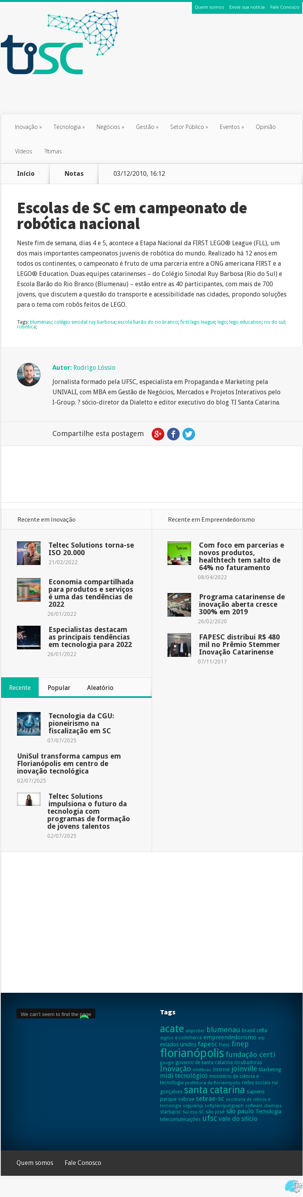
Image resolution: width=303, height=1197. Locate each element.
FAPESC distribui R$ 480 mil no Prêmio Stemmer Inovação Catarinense (239, 644)
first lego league (197, 322)
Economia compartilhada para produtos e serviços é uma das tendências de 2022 (91, 593)
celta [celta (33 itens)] (262, 1030)
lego (222, 322)
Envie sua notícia (247, 7)
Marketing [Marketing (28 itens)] (270, 1069)
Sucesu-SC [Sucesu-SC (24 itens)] (193, 1112)
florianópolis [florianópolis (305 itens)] (192, 1053)
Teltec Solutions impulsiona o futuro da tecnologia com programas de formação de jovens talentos (88, 811)
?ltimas (53, 151)
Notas (74, 173)
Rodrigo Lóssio (94, 367)
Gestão (147, 127)
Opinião (266, 127)
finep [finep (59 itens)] (240, 1044)
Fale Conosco (284, 7)
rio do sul (274, 322)
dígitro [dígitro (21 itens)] (166, 1037)
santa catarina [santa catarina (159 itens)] (214, 1090)
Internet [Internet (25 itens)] (221, 1069)
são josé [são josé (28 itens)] (215, 1112)
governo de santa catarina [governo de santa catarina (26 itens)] (204, 1062)
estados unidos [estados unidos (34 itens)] (178, 1044)
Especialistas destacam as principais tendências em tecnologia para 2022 (90, 637)
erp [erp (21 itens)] (261, 1037)
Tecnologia (69, 127)
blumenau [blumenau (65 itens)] (223, 1029)
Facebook (173, 434)
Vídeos (23, 151)
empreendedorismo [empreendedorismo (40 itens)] (230, 1037)
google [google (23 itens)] (167, 1062)
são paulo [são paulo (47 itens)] (240, 1111)
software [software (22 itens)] (253, 1105)
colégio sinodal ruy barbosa (84, 322)
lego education (245, 322)
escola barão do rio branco (148, 322)
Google (158, 434)
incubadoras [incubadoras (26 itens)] (248, 1062)
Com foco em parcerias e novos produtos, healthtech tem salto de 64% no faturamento (241, 556)
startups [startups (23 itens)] (273, 1105)
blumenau (41, 322)
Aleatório (100, 688)
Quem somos (209, 7)
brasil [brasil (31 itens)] (248, 1030)
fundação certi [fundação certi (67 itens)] (250, 1054)
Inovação (28, 127)
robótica (26, 327)
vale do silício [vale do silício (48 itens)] (238, 1118)
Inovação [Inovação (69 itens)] (175, 1068)
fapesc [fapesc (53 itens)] (207, 1044)
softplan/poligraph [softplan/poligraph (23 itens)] (224, 1105)
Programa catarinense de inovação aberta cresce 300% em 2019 (242, 604)
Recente (20, 688)
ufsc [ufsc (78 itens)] (209, 1118)
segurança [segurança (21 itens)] (193, 1105)
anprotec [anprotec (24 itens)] (195, 1030)
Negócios (110, 127)
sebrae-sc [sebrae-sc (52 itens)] (210, 1098)
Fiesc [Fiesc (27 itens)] (224, 1045)
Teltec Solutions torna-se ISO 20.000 (91, 549)
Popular (59, 688)
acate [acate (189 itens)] (172, 1029)
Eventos (232, 127)
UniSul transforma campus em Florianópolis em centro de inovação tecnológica (69, 763)
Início (26, 173)
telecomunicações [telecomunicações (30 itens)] (180, 1119)
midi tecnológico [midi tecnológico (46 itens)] (184, 1076)
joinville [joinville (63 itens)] (244, 1069)
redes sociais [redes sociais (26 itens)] (256, 1082)
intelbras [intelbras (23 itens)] (202, 1069)
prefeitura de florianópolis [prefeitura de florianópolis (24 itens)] (212, 1082)
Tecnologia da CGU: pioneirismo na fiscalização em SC (81, 723)
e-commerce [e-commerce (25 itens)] (188, 1037)
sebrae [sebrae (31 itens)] (186, 1099)
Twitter (188, 434)
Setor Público (189, 127)
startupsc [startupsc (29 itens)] (170, 1112)
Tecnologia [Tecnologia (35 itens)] (268, 1111)
